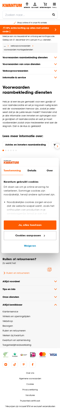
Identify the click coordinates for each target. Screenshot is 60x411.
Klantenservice (10, 311)
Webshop (8, 321)
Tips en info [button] (30, 289)
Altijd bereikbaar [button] (30, 305)
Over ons (30, 373)
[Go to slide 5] (13, 150)
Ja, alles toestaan (30, 225)
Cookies (30, 384)
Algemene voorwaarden (30, 378)
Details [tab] (32, 170)
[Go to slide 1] (3, 150)
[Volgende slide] (57, 146)
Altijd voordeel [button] (30, 281)
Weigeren (30, 245)
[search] (30, 14)
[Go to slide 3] (8, 150)
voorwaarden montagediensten (18, 49)
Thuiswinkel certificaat (30, 401)
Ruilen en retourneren (16, 273)
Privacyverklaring (30, 389)
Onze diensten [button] (30, 297)
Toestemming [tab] (12, 170)
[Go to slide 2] (5, 150)
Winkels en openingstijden (16, 316)
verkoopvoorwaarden (20, 46)
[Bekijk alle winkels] (27, 5)
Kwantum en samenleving (16, 340)
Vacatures (30, 395)
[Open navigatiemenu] (54, 5)
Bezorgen (8, 325)
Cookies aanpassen (30, 235)
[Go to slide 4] (11, 150)
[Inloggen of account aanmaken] (35, 5)
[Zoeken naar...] (54, 15)
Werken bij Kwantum (13, 335)
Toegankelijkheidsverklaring (17, 345)
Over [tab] (50, 170)
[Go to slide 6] (16, 150)
